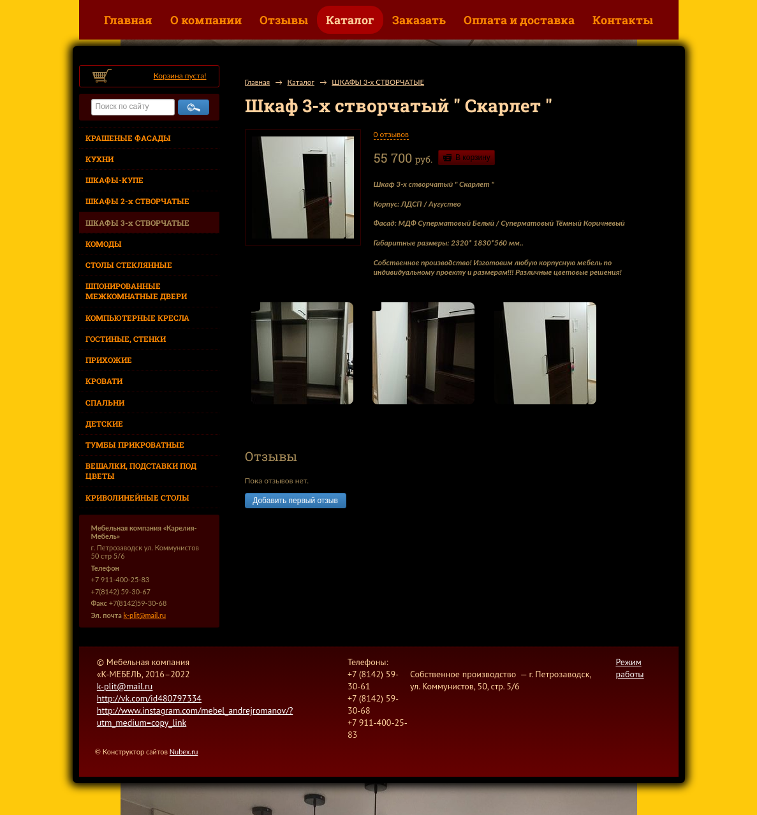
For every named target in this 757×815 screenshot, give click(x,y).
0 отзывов (391, 134)
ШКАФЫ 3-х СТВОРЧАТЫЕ (137, 222)
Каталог (350, 19)
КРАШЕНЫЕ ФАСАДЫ (128, 138)
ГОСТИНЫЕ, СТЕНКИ (125, 339)
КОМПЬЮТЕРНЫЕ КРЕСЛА (137, 317)
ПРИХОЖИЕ (108, 360)
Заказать (419, 19)
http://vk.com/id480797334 (149, 698)
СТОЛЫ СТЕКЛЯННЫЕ (128, 265)
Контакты (622, 19)
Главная (128, 19)
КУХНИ (99, 159)
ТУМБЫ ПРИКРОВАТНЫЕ (134, 444)
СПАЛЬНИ (104, 402)
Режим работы (629, 668)
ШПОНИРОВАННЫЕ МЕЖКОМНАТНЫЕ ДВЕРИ (136, 291)
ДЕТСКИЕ (104, 423)
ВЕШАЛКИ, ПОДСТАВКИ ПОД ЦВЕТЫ (140, 470)
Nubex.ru (184, 751)
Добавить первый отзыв (295, 500)
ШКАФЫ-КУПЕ (114, 180)
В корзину (472, 157)
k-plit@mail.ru (145, 615)
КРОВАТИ (103, 381)
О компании (206, 19)
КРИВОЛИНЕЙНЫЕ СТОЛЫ (137, 497)
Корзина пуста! (180, 75)
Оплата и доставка (519, 19)
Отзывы (284, 19)
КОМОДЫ (103, 244)
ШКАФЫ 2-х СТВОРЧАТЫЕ (137, 201)
